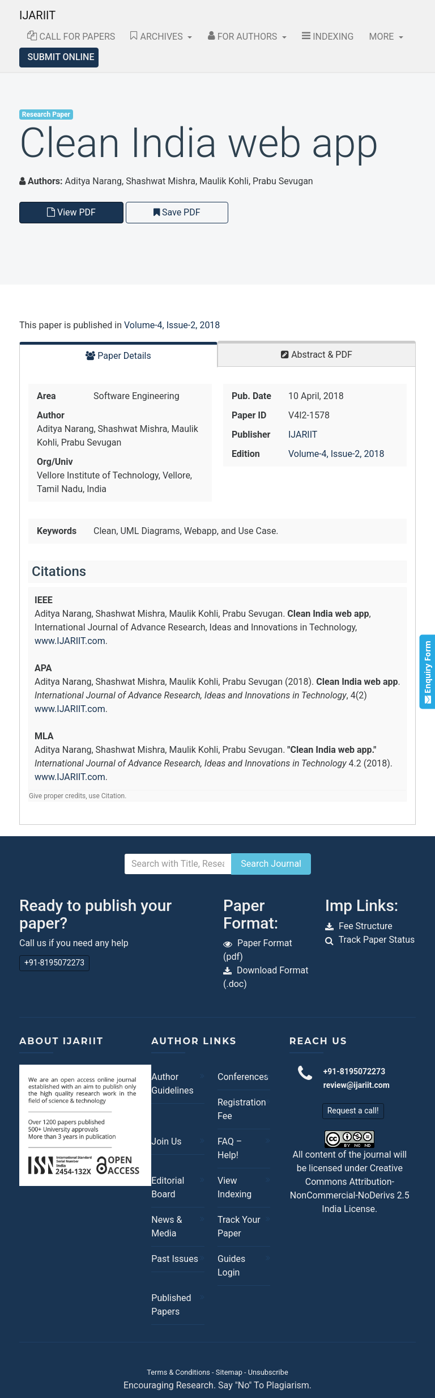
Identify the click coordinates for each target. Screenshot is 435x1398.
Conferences (241, 1076)
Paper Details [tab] (118, 355)
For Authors (244, 36)
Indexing (327, 36)
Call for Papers (71, 36)
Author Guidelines (172, 1083)
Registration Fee (241, 1109)
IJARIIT (37, 15)
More (382, 36)
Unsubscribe (268, 1372)
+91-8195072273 (54, 962)
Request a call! (353, 1110)
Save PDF (177, 212)
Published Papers (171, 1305)
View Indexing (234, 1187)
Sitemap (229, 1372)
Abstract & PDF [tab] (316, 354)
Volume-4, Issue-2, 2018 (172, 325)
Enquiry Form (426, 672)
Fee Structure (366, 926)
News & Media (166, 1226)
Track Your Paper (239, 1226)
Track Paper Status (377, 939)
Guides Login (231, 1265)
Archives (157, 36)
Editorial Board (167, 1187)
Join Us (166, 1141)
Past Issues (174, 1258)
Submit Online (61, 57)
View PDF (71, 212)
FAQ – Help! (230, 1148)
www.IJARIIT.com (70, 641)
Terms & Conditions (178, 1372)
